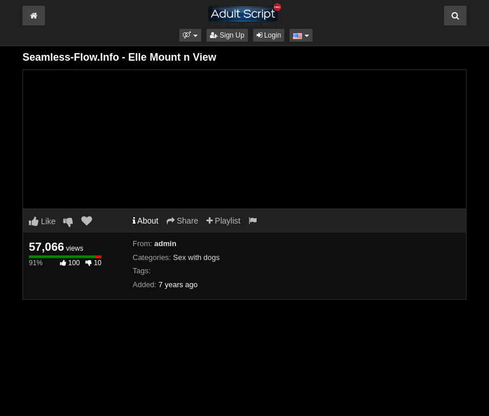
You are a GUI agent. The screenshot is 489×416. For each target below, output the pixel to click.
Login (269, 35)
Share (182, 220)
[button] (190, 35)
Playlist (223, 220)
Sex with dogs (196, 257)
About (146, 220)
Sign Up (227, 35)
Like (42, 221)
